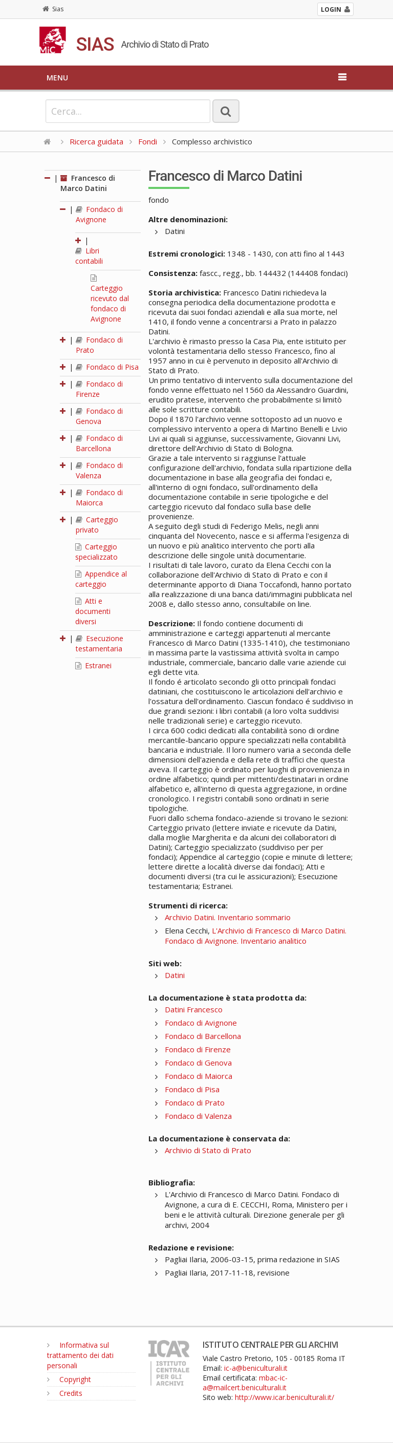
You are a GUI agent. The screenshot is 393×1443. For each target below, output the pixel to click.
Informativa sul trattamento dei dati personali (80, 1355)
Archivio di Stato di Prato (208, 1150)
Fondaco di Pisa (107, 367)
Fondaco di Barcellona (99, 443)
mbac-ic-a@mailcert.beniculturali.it (245, 1382)
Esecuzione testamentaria (99, 643)
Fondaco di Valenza (99, 470)
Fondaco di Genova (99, 416)
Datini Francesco (194, 1009)
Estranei (93, 665)
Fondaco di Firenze (99, 389)
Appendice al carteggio (101, 579)
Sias (52, 9)
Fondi (147, 141)
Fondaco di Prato (195, 1102)
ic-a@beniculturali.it (256, 1368)
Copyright (69, 1379)
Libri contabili (89, 256)
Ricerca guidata (96, 141)
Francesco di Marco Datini (87, 183)
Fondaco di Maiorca (99, 497)
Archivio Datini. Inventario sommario (228, 917)
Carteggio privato (97, 525)
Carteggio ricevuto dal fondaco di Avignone (110, 299)
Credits (64, 1393)
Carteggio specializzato (96, 552)
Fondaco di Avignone (99, 214)
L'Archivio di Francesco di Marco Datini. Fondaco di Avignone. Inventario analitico (255, 935)
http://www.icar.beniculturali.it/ (284, 1397)
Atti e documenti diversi (93, 611)
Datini (175, 975)
